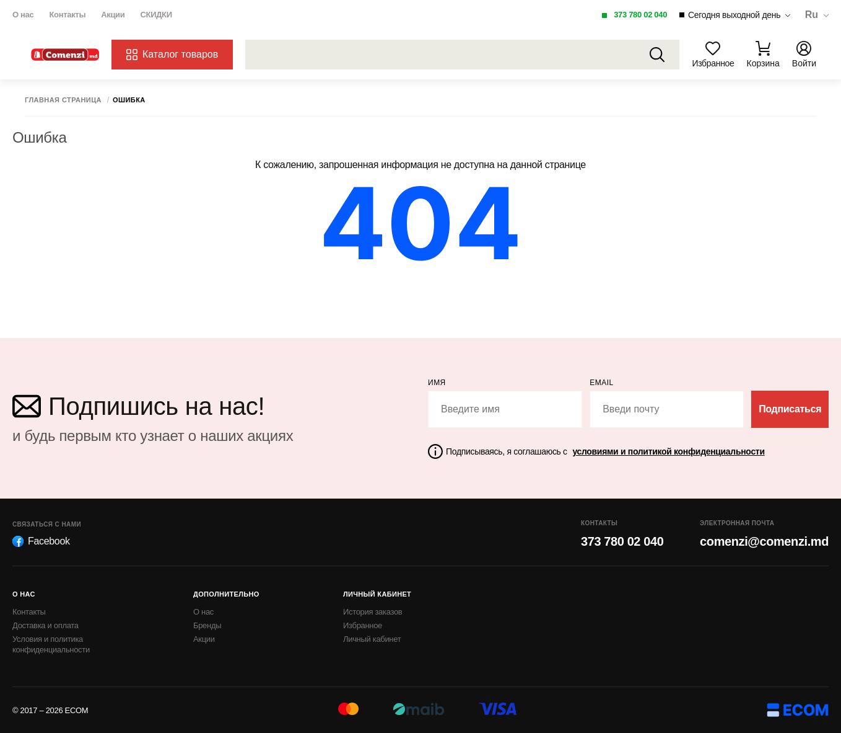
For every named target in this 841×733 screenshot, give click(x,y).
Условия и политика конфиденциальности (51, 644)
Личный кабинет (372, 639)
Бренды (207, 625)
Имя (437, 382)
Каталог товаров (172, 54)
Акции (112, 14)
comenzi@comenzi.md (764, 541)
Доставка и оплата (45, 625)
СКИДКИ (156, 14)
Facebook (41, 541)
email (602, 382)
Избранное (362, 625)
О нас (22, 14)
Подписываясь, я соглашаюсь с (605, 451)
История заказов (372, 611)
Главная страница (63, 100)
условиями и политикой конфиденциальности (668, 451)
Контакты (67, 14)
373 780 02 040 (640, 14)
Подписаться (790, 409)
